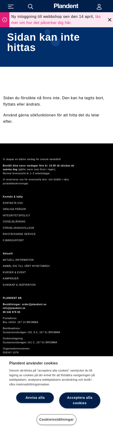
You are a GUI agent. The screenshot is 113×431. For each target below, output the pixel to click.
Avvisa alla (35, 397)
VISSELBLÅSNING (14, 221)
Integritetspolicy (16, 215)
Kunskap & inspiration (19, 285)
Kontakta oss (13, 203)
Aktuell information (18, 260)
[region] (56, 393)
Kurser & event (14, 272)
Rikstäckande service (19, 234)
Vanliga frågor (14, 209)
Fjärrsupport (13, 240)
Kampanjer (11, 278)
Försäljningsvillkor (18, 228)
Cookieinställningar (56, 419)
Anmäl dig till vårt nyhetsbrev (26, 266)
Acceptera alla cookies (79, 400)
